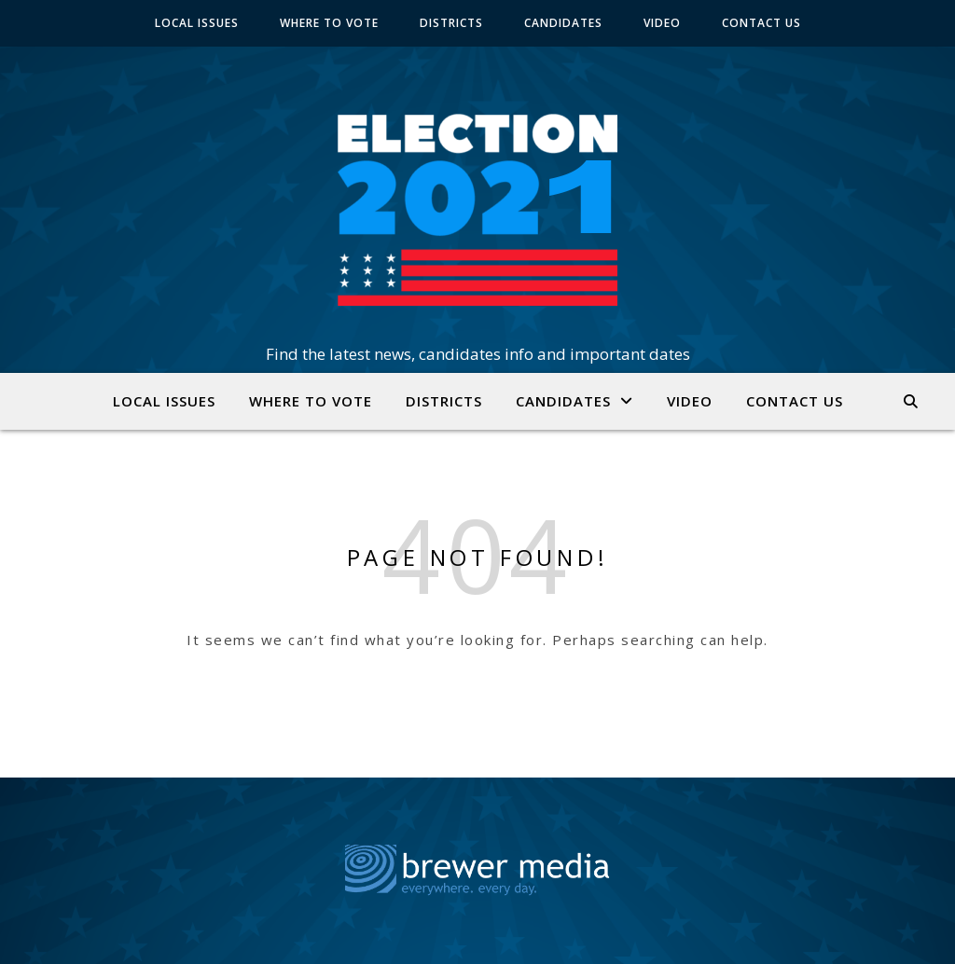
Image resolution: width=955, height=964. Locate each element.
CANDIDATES (563, 23)
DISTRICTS (451, 23)
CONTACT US (761, 23)
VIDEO (662, 23)
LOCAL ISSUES (197, 23)
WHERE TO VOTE (329, 23)
